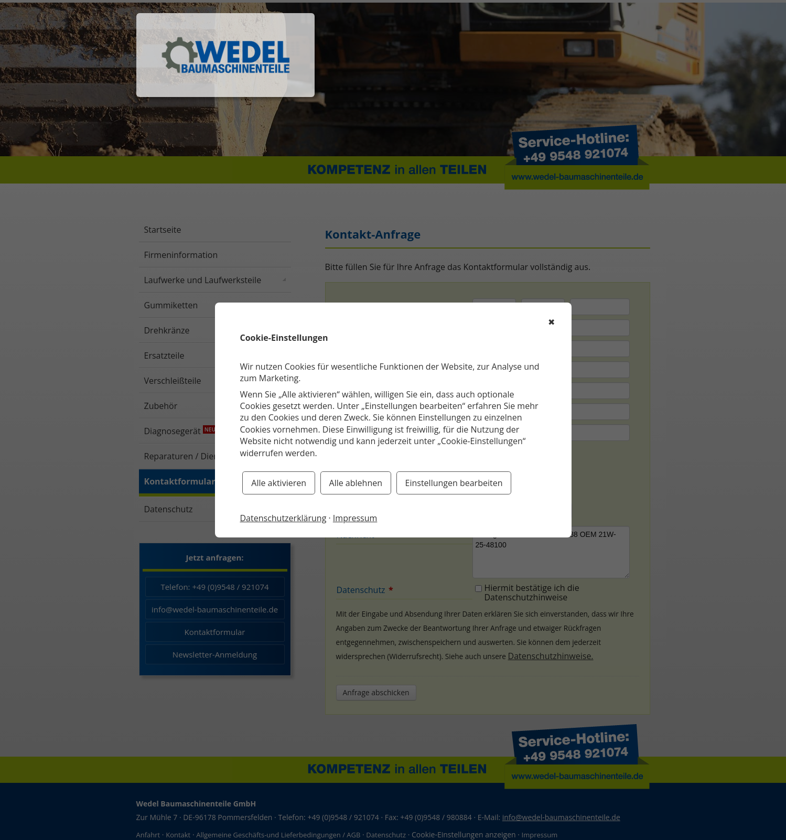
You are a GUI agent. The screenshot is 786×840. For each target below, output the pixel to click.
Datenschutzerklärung (283, 518)
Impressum (355, 518)
